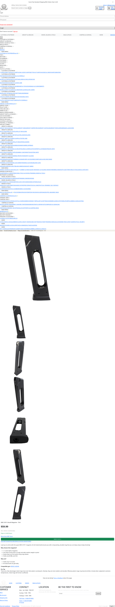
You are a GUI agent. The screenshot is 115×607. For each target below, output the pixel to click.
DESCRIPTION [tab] (4, 541)
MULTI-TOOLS (74, 170)
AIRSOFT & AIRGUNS (27, 35)
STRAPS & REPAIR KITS (39, 204)
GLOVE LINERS (31, 90)
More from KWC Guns (7, 536)
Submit (98, 593)
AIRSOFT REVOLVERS (56, 128)
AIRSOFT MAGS (4, 142)
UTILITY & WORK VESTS (6, 97)
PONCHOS (32, 79)
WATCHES (20, 229)
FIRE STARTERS (23, 204)
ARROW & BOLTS (10, 166)
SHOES (6, 83)
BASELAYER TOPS (4, 93)
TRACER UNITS (51, 149)
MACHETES (3, 178)
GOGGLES (2, 156)
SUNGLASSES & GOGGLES (7, 222)
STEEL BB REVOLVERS (24, 135)
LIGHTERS (9, 229)
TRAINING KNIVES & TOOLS (37, 173)
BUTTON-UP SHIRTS (35, 72)
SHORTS (9, 76)
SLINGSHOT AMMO (28, 166)
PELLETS (19, 138)
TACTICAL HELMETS (79, 222)
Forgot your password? (6, 24)
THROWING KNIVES (56, 170)
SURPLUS (14, 218)
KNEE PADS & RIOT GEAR (67, 222)
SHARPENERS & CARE (6, 173)
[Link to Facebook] (77, 583)
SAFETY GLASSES (29, 156)
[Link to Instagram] (80, 583)
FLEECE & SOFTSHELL (15, 79)
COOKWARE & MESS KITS (54, 201)
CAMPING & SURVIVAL (85, 35)
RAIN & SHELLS (25, 79)
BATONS (2, 182)
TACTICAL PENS (43, 185)
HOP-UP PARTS (4, 145)
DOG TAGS (28, 225)
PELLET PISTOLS (12, 131)
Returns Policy (4, 600)
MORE (101, 35)
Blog (1, 592)
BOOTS (2, 83)
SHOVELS (7, 201)
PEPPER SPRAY (26, 185)
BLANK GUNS (37, 163)
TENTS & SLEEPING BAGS (32, 208)
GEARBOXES (16, 145)
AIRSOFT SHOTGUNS (44, 128)
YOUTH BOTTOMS (12, 100)
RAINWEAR (30, 204)
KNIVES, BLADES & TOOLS (48, 35)
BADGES (2, 225)
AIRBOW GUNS (18, 159)
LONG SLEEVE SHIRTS (24, 72)
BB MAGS (10, 142)
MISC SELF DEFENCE (52, 185)
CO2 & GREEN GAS (12, 138)
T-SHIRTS (2, 72)
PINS (35, 225)
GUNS (10, 583)
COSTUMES (9, 218)
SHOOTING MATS (34, 152)
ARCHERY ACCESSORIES (28, 159)
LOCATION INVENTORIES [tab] (24, 541)
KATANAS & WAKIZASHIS (12, 178)
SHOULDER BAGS (40, 192)
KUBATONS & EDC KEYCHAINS (20, 182)
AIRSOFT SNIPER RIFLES (32, 128)
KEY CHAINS (3, 229)
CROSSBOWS (3, 159)
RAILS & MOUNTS (16, 149)
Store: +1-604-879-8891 (25, 601)
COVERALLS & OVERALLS (18, 76)
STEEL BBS (24, 138)
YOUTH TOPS (3, 100)
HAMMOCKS (27, 201)
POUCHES (16, 192)
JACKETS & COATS (4, 79)
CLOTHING (19, 583)
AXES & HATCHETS (83, 170)
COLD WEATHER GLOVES (20, 90)
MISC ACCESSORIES (25, 189)
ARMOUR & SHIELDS (5, 185)
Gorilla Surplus (26, 606)
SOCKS (9, 83)
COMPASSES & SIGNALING (52, 204)
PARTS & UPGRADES (41, 149)
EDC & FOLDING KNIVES (44, 170)
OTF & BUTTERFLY (66, 170)
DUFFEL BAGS (49, 192)
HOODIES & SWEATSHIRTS (48, 72)
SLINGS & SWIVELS (26, 149)
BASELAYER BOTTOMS (15, 93)
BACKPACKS (22, 192)
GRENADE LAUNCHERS (68, 128)
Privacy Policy (15, 606)
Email (21, 602)
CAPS (1, 86)
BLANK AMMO (19, 166)
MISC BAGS (56, 192)
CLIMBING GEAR (73, 201)
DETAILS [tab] (10, 541)
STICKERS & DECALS (10, 225)
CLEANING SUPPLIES (12, 152)
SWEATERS (58, 72)
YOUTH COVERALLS (22, 100)
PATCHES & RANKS (20, 225)
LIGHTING (81, 201)
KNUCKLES (38, 182)
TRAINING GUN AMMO (15, 163)
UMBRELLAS (33, 229)
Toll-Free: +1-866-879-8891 (26, 598)
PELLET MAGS (17, 142)
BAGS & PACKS (67, 35)
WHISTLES (14, 229)
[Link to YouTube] (73, 583)
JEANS (5, 76)
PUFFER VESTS (16, 97)
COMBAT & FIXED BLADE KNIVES (28, 170)
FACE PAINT (42, 222)
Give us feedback (58, 578)
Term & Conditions (5, 606)
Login (57, 28)
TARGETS (27, 152)
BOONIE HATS (6, 86)
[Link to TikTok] (84, 583)
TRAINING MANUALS (51, 222)
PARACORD (6, 208)
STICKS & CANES (34, 185)
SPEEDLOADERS (25, 142)
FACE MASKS (8, 156)
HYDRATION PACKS (31, 192)
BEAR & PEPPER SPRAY (6, 204)
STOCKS (34, 149)
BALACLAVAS (13, 86)
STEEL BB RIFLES (4, 135)
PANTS (2, 76)
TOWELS (63, 201)
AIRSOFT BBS (3, 138)
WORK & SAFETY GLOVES (6, 90)
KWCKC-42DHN (15, 566)
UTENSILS (12, 201)
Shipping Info (3, 598)
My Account (3, 595)
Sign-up (15, 31)
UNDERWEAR (24, 93)
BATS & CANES (8, 182)
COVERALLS (3, 218)
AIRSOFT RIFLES (4, 128)
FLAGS (32, 225)
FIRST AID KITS (13, 208)
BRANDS (112, 35)
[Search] (20, 8)
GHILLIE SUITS (21, 208)
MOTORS (10, 145)
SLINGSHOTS (10, 159)
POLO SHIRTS (14, 72)
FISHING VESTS (24, 97)
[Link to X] (88, 583)
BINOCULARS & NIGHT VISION (22, 222)
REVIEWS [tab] (15, 541)
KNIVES (27, 583)
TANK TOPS (8, 72)
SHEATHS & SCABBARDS (13, 189)
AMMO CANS (21, 152)
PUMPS (67, 201)
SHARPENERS (3, 189)
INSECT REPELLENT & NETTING (38, 201)
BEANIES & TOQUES (22, 86)
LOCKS (58, 222)
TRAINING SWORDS (24, 178)
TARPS (1, 208)
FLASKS (25, 229)
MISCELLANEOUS (41, 229)
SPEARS (32, 178)
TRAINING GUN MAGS (27, 163)
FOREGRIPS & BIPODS (6, 149)
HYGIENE (2, 201)
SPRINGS (30, 145)
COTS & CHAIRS (19, 201)
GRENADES (3, 166)
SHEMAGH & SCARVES (34, 86)
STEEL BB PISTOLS (14, 135)
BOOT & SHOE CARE (16, 83)
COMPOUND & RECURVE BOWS (43, 159)
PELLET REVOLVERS (21, 131)
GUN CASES (3, 152)
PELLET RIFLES (4, 131)
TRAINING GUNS (4, 163)
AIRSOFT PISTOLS (13, 128)
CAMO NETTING (34, 222)
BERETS (42, 86)
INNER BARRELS (24, 145)
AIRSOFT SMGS (22, 128)
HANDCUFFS (32, 182)
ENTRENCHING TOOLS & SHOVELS (21, 173)
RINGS (28, 229)
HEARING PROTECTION (18, 156)
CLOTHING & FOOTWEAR (7, 35)
